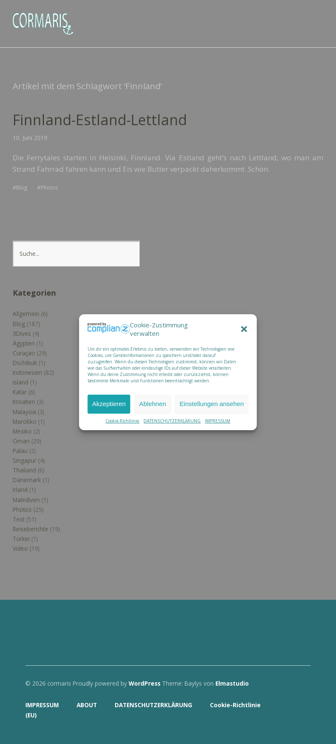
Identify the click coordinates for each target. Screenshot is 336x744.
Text (19, 519)
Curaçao (24, 353)
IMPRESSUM (217, 421)
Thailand (24, 470)
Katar (20, 392)
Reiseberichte (30, 529)
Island (20, 382)
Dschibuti (25, 363)
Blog (22, 187)
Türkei (21, 539)
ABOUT (87, 705)
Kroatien (24, 402)
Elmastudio (232, 683)
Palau (20, 451)
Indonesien (27, 372)
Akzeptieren (109, 403)
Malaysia (24, 412)
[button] (244, 329)
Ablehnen (152, 403)
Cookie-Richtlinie (122, 421)
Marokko (24, 421)
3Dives (22, 333)
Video (20, 548)
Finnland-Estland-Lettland (100, 119)
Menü (317, 17)
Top (302, 716)
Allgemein (26, 314)
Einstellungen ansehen (211, 403)
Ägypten (24, 343)
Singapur (24, 460)
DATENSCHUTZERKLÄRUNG (172, 421)
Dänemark (27, 480)
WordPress (144, 683)
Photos (49, 187)
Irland (20, 490)
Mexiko (22, 431)
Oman (21, 441)
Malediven (26, 500)
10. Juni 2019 (30, 138)
